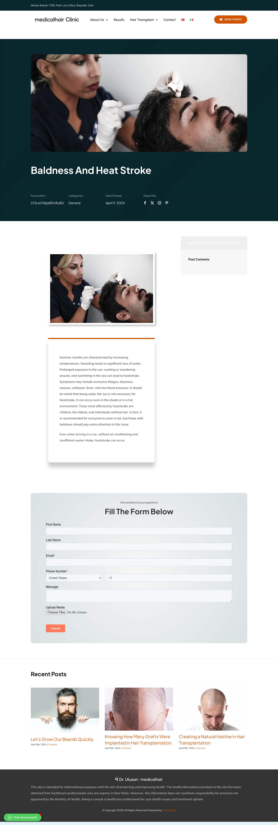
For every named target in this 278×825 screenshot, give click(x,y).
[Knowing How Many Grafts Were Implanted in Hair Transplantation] (139, 709)
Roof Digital (169, 810)
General (74, 203)
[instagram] (159, 203)
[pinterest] (166, 203)
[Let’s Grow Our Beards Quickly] (65, 710)
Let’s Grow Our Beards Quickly (62, 739)
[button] (22, 817)
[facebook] (145, 203)
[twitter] (152, 203)
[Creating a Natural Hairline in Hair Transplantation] (213, 709)
